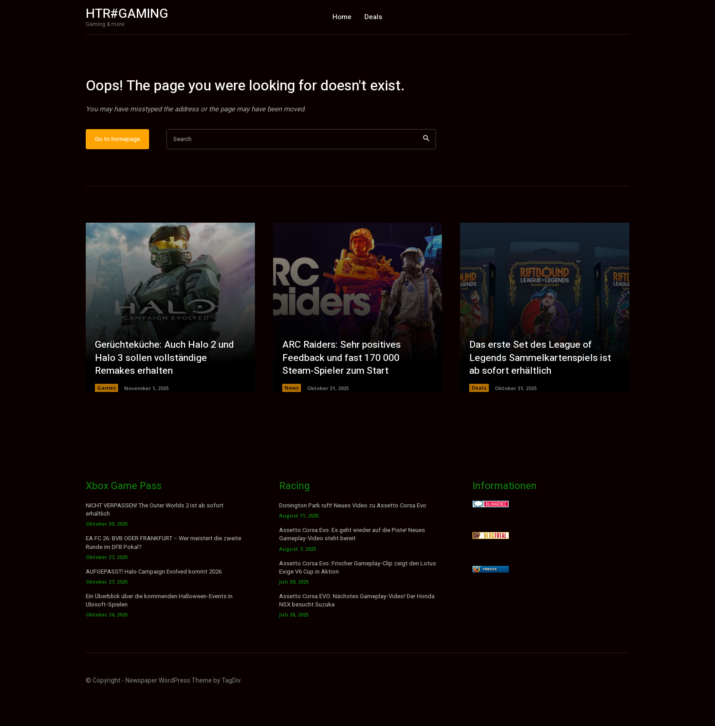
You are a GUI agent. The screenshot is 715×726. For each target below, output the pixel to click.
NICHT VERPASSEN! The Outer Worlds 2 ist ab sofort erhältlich (154, 537)
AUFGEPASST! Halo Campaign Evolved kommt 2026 (154, 599)
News (292, 416)
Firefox (490, 597)
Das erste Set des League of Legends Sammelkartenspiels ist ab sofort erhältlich (542, 385)
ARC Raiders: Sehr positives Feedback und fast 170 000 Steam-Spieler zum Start (343, 385)
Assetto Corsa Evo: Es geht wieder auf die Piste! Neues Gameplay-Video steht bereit (352, 562)
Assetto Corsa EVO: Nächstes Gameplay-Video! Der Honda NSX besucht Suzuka (357, 628)
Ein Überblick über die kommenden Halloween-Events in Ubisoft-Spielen (159, 628)
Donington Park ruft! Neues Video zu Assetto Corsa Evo (352, 533)
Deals (479, 416)
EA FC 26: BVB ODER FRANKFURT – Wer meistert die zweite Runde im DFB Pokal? (163, 570)
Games (106, 416)
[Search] (426, 167)
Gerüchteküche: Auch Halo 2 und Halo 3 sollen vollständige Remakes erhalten (168, 385)
